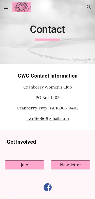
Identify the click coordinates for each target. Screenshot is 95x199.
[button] (6, 7)
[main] (47, 32)
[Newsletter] (70, 165)
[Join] (24, 165)
